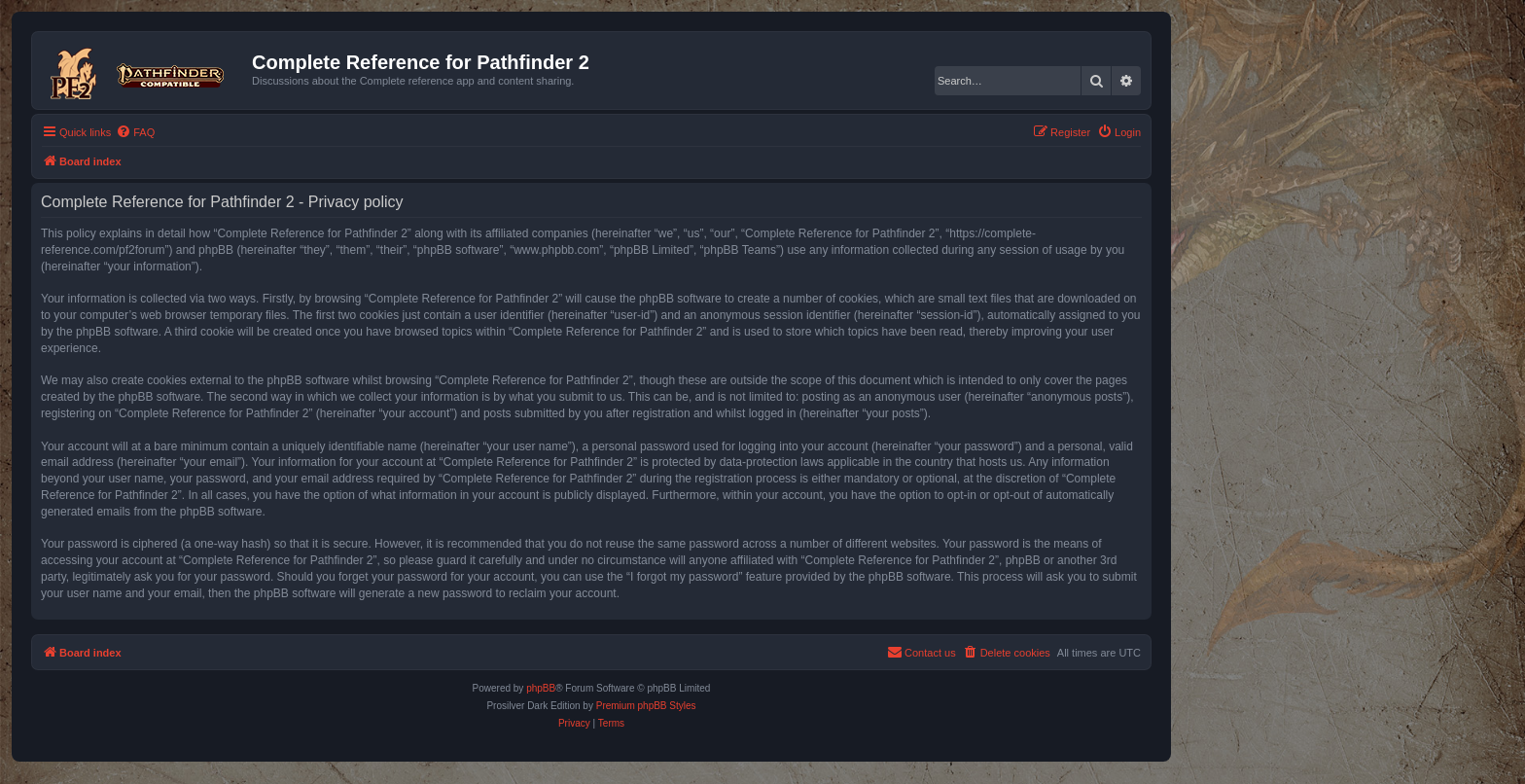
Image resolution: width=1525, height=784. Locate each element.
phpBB (540, 688)
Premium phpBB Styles (646, 705)
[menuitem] (135, 132)
